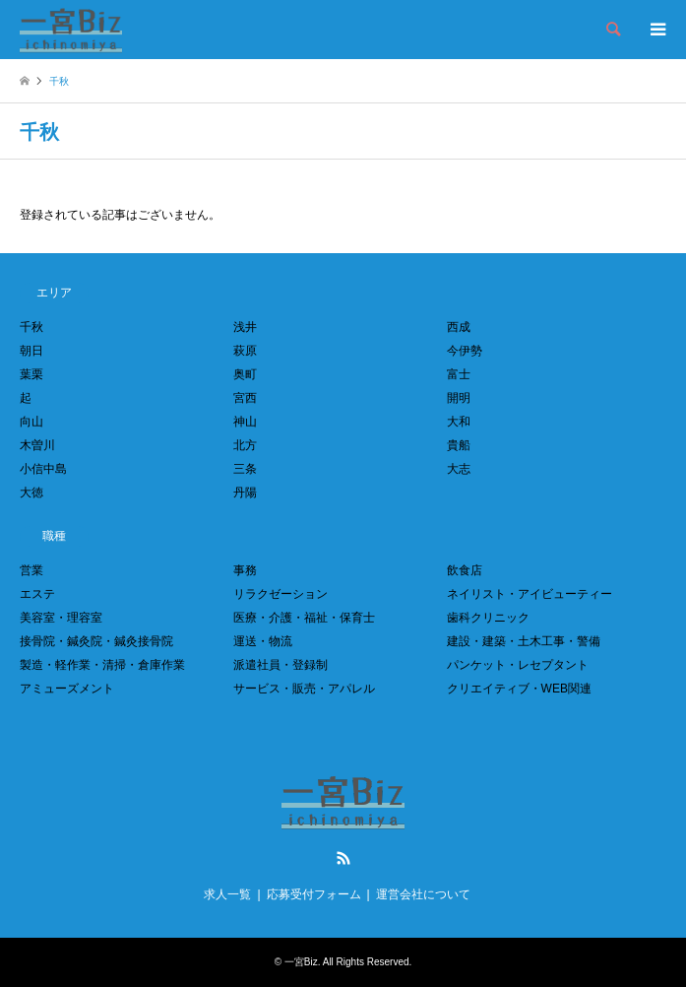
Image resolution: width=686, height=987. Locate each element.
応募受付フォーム (314, 894)
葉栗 (31, 374)
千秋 (31, 327)
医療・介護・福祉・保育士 (304, 618)
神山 (245, 421)
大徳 (31, 492)
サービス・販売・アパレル (304, 688)
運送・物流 (262, 641)
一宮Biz (301, 961)
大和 (458, 421)
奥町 (245, 374)
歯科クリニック (488, 618)
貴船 (458, 445)
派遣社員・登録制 (280, 665)
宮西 (245, 398)
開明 (458, 398)
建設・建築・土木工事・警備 (523, 641)
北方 (245, 445)
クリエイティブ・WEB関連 (519, 688)
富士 (458, 374)
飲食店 (464, 570)
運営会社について (423, 894)
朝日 (31, 351)
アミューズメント (67, 688)
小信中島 (43, 469)
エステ (37, 594)
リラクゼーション (280, 594)
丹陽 (245, 492)
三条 (245, 469)
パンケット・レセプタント (518, 665)
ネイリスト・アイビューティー (529, 594)
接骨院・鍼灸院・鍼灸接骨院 (96, 641)
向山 (31, 421)
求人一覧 (227, 894)
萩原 (245, 351)
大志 (458, 469)
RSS (343, 858)
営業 (31, 570)
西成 (458, 327)
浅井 (245, 327)
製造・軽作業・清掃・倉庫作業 (102, 665)
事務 (245, 570)
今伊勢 (464, 351)
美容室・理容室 (61, 618)
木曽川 (37, 445)
